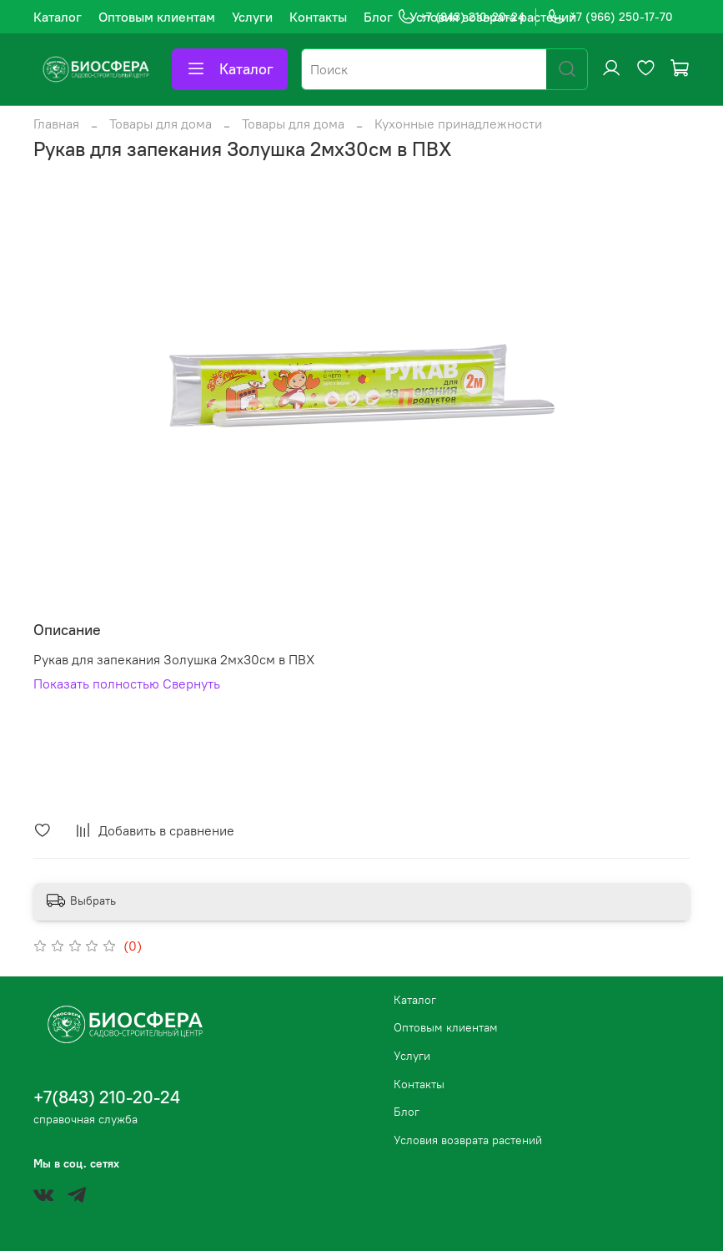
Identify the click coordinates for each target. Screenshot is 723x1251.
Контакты (318, 16)
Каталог (57, 16)
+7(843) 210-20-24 (106, 1097)
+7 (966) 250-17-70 (610, 17)
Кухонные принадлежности (458, 123)
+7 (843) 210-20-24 (461, 17)
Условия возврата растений (468, 1140)
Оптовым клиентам (156, 16)
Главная (56, 123)
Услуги (252, 16)
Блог (378, 16)
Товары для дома (160, 123)
